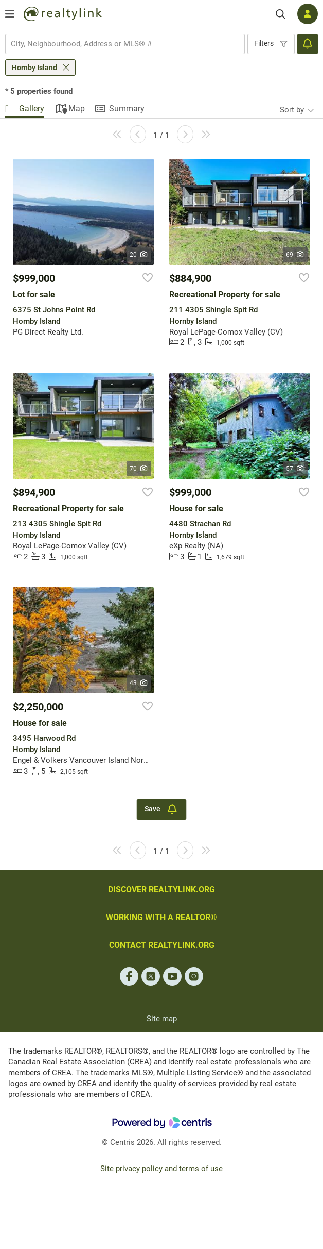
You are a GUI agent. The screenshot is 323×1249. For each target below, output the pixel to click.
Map (76, 108)
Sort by (292, 109)
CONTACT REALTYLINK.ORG (161, 945)
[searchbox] (118, 43)
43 (139, 683)
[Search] (281, 14)
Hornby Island (34, 67)
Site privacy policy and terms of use (161, 1168)
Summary (127, 108)
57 (295, 468)
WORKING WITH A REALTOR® (161, 917)
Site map (162, 1018)
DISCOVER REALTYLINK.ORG (161, 889)
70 (139, 468)
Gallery (31, 108)
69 (295, 254)
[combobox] (125, 44)
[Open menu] (10, 14)
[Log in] (307, 14)
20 (139, 254)
